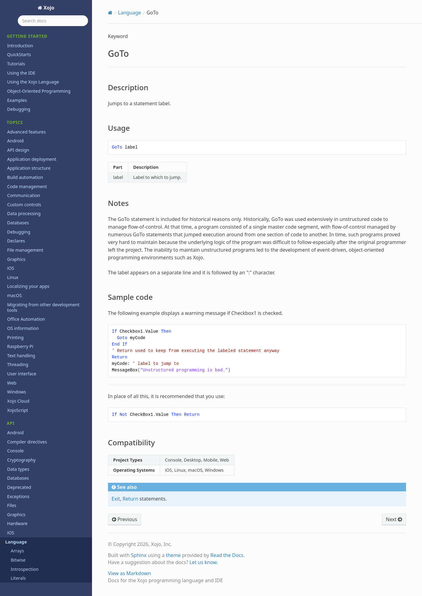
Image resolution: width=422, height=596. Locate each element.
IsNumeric (21, 158)
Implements (23, 103)
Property (20, 303)
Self (14, 403)
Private (18, 294)
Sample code (28, 67)
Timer (17, 476)
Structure (20, 448)
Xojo (48, 7)
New (15, 239)
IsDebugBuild (25, 130)
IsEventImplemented (32, 139)
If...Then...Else (25, 94)
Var (14, 521)
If (12, 85)
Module (18, 230)
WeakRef (20, 548)
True (15, 494)
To (13, 485)
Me (14, 212)
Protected (21, 312)
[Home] (110, 12)
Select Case (22, 394)
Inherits (19, 112)
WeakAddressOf (27, 539)
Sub (15, 457)
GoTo (13, 32)
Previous (124, 519)
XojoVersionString (29, 567)
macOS (14, 576)
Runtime (19, 385)
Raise (16, 339)
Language (129, 12)
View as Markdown (129, 573)
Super (17, 467)
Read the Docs (227, 555)
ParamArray (23, 285)
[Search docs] (53, 20)
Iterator (19, 176)
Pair (15, 276)
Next (16, 248)
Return (18, 376)
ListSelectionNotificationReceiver (44, 194)
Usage (22, 49)
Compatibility (28, 76)
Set (14, 412)
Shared (18, 421)
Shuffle (18, 430)
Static (16, 439)
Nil (13, 258)
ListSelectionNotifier (31, 203)
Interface (20, 121)
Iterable (19, 166)
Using (17, 512)
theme (173, 555)
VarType (19, 530)
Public (17, 321)
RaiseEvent (22, 348)
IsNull (17, 148)
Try (14, 503)
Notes (21, 58)
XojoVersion (23, 557)
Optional (20, 266)
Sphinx (139, 555)
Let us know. (204, 562)
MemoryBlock (25, 221)
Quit (15, 330)
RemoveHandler (27, 367)
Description (26, 41)
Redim (17, 357)
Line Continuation (29, 185)
